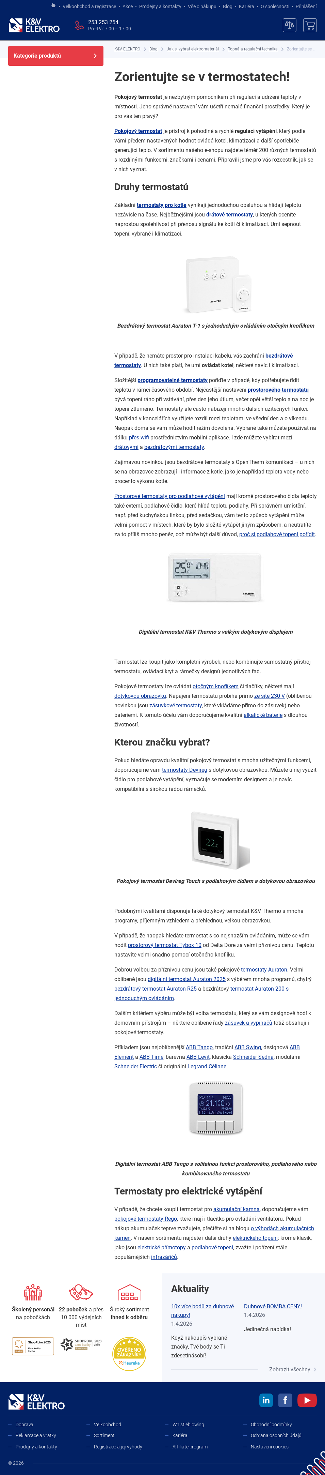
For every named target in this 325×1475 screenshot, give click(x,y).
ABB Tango (199, 1047)
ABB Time (151, 1057)
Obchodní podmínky (271, 1424)
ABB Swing (247, 1047)
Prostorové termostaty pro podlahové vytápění (169, 496)
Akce (128, 6)
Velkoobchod (107, 1424)
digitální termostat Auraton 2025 (187, 979)
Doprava (24, 1424)
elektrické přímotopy (161, 1247)
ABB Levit (198, 1057)
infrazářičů (164, 1257)
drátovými (126, 447)
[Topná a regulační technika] (253, 49)
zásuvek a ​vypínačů (248, 1023)
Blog (227, 6)
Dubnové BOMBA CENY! (273, 1306)
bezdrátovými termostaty (174, 447)
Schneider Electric (135, 1066)
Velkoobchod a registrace (89, 6)
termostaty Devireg (184, 770)
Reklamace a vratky (36, 1435)
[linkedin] (266, 1401)
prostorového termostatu (278, 390)
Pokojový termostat (138, 131)
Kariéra (246, 6)
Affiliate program (190, 1446)
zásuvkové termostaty (175, 705)
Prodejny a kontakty (160, 6)
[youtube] (307, 1401)
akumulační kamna (236, 1209)
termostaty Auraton (264, 969)
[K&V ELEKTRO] (34, 25)
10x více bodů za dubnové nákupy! (202, 1311)
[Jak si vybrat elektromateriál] (193, 49)
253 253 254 (103, 22)
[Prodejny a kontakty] (81, 1306)
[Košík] (310, 25)
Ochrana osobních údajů (276, 1435)
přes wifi (139, 437)
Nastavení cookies (270, 1446)
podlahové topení (212, 1247)
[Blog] (153, 49)
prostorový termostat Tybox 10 (164, 945)
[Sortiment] (129, 1302)
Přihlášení (304, 6)
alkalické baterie (263, 715)
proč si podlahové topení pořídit (277, 534)
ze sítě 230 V (269, 696)
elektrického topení (255, 1238)
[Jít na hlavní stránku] (53, 6)
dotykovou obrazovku (140, 696)
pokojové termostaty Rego (145, 1219)
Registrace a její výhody (118, 1446)
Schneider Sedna (253, 1057)
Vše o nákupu (202, 6)
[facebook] (285, 1401)
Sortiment (104, 1435)
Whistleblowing (189, 1424)
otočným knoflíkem (216, 686)
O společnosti (275, 6)
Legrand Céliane (207, 1066)
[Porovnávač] (289, 25)
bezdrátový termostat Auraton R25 (155, 988)
